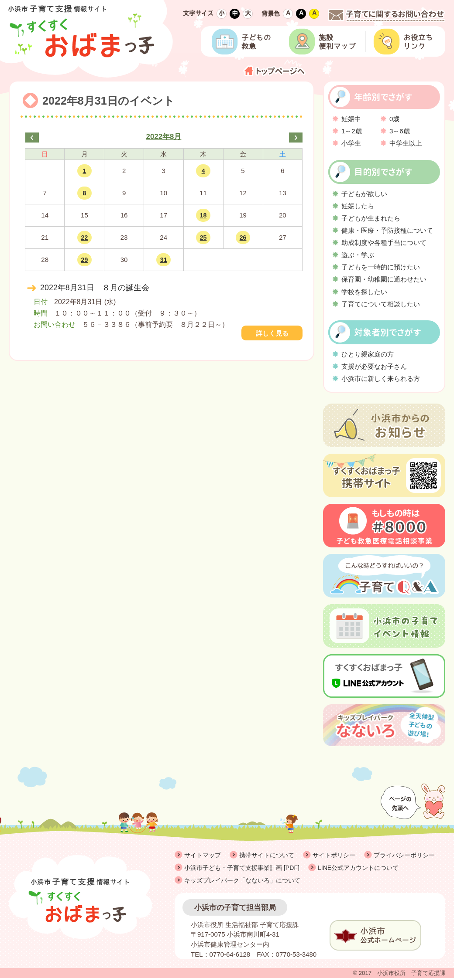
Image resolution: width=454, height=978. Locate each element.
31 (163, 259)
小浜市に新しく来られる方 (380, 378)
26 (243, 237)
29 (84, 259)
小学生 (351, 143)
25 (203, 237)
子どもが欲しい (364, 193)
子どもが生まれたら (370, 218)
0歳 (394, 118)
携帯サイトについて (266, 855)
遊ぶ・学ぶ (357, 254)
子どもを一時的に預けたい (380, 267)
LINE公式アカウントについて (358, 867)
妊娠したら (357, 206)
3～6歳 (399, 131)
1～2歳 (351, 131)
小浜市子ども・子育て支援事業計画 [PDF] (241, 867)
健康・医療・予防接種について (387, 230)
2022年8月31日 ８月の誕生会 (94, 287)
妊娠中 (351, 118)
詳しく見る (272, 333)
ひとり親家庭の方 (367, 354)
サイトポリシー (334, 855)
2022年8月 (164, 136)
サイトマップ (202, 855)
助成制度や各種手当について (383, 242)
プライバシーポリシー (404, 855)
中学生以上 (405, 143)
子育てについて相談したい (380, 304)
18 (203, 215)
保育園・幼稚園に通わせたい (383, 279)
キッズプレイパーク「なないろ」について (242, 880)
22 (84, 237)
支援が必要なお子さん (374, 366)
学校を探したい (364, 292)
